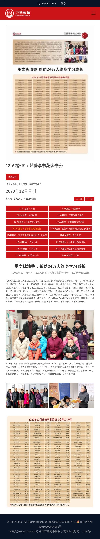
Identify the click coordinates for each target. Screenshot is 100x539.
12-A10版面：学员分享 (70, 235)
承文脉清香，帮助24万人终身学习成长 (23, 184)
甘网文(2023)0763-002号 (23, 531)
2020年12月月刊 (21, 191)
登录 (63, 3)
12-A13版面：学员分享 (27, 249)
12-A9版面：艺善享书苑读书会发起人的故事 (27, 235)
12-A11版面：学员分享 (27, 242)
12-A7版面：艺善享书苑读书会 (27, 228)
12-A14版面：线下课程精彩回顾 (70, 249)
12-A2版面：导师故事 (70, 208)
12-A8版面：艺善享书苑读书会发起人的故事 (70, 228)
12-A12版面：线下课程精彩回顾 (70, 242)
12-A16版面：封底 (70, 255)
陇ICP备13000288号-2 (62, 521)
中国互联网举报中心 (51, 531)
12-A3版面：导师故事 (27, 215)
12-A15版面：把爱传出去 (27, 255)
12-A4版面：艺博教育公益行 (70, 215)
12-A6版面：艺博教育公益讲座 (70, 222)
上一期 (79, 199)
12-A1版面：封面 (27, 208)
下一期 (89, 199)
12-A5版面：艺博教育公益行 (27, 222)
